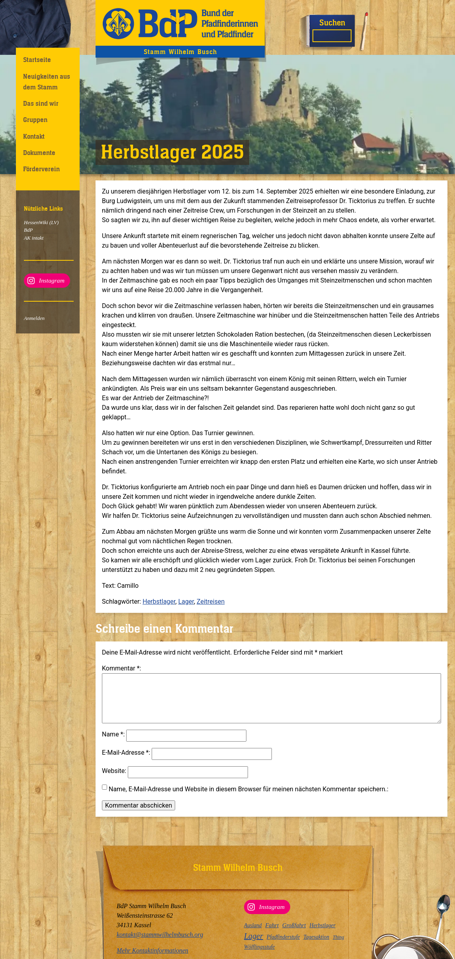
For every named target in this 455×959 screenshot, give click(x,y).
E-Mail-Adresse (125, 762)
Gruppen (35, 120)
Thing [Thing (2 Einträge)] (338, 937)
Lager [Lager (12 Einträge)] (253, 936)
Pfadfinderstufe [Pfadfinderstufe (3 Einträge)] (283, 937)
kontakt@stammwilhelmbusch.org (160, 934)
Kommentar (121, 668)
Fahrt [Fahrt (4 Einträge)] (272, 925)
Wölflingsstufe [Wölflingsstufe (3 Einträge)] (259, 947)
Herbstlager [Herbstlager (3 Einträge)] (322, 925)
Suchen (332, 22)
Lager (186, 601)
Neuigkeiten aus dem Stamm (46, 81)
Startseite (37, 60)
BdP (28, 230)
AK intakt (33, 238)
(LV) (53, 222)
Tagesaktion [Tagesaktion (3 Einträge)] (316, 937)
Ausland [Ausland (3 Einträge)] (253, 925)
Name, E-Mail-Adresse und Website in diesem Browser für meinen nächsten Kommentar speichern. (248, 798)
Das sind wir (41, 103)
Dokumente (39, 153)
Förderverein (41, 169)
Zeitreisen (211, 601)
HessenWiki (36, 222)
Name (112, 744)
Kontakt (34, 136)
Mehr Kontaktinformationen (152, 950)
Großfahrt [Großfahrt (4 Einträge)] (294, 925)
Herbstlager (159, 601)
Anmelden (34, 318)
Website (113, 780)
